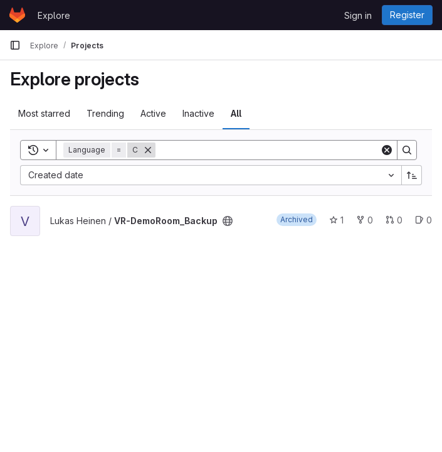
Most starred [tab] (44, 113)
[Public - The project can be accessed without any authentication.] (228, 221)
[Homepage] (17, 15)
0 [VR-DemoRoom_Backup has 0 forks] (364, 220)
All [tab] (236, 113)
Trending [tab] (105, 113)
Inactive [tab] (198, 113)
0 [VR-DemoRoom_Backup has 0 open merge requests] (394, 220)
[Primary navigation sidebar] (15, 45)
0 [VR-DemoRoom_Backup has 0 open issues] (423, 220)
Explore (54, 15)
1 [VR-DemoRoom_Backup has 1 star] (336, 220)
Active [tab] (153, 113)
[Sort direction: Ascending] (412, 175)
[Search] (267, 150)
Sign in (358, 15)
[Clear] (386, 150)
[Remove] (147, 150)
